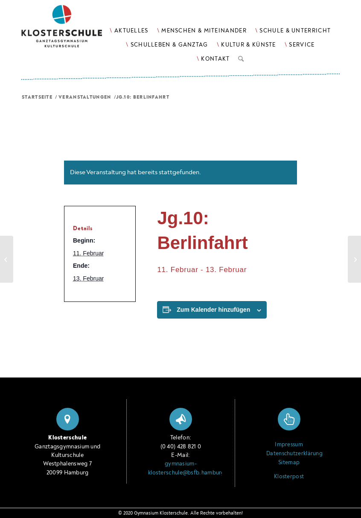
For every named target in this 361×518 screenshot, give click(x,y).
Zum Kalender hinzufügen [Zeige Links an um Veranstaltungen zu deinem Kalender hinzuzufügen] (213, 309)
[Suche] (241, 57)
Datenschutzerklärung (289, 453)
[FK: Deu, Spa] (354, 259)
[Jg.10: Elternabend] (6, 259)
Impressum (289, 444)
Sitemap (289, 462)
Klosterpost (289, 476)
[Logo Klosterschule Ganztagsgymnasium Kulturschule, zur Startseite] (72, 30)
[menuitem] (128, 30)
